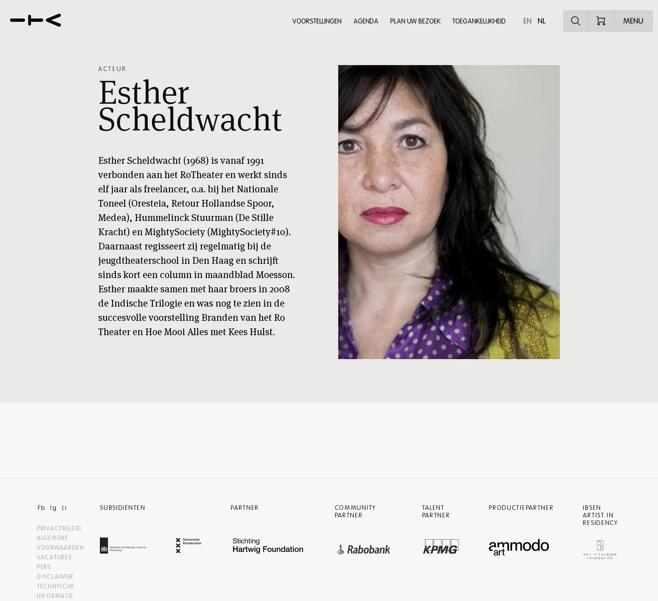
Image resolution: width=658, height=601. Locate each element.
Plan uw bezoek (415, 21)
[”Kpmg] (441, 544)
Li (64, 508)
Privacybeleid (59, 528)
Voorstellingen (317, 21)
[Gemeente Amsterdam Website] (189, 546)
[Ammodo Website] (519, 547)
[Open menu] (633, 21)
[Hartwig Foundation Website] (268, 546)
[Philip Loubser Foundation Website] (599, 547)
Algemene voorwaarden (60, 543)
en (527, 21)
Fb (41, 508)
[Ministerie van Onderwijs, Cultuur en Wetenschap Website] (123, 546)
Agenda (366, 21)
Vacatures (54, 557)
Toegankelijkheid (479, 21)
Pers (44, 567)
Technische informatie (56, 591)
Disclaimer (55, 576)
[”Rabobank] (364, 547)
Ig (53, 508)
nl (542, 21)
